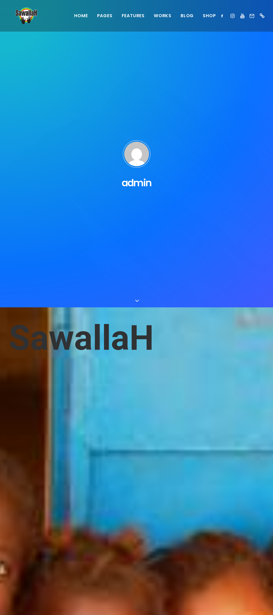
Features (133, 15)
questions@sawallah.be (35, 539)
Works (162, 15)
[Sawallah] (19, 15)
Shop (209, 15)
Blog (187, 15)
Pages (105, 15)
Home (81, 15)
